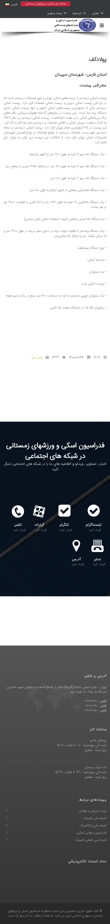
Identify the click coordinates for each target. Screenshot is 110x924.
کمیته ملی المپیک (94, 818)
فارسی (11, 4)
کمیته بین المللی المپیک (90, 840)
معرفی (98, 13)
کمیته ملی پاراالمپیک (93, 825)
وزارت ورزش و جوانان (92, 811)
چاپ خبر (37, 358)
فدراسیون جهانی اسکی (91, 833)
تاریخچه (79, 13)
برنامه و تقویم (57, 13)
